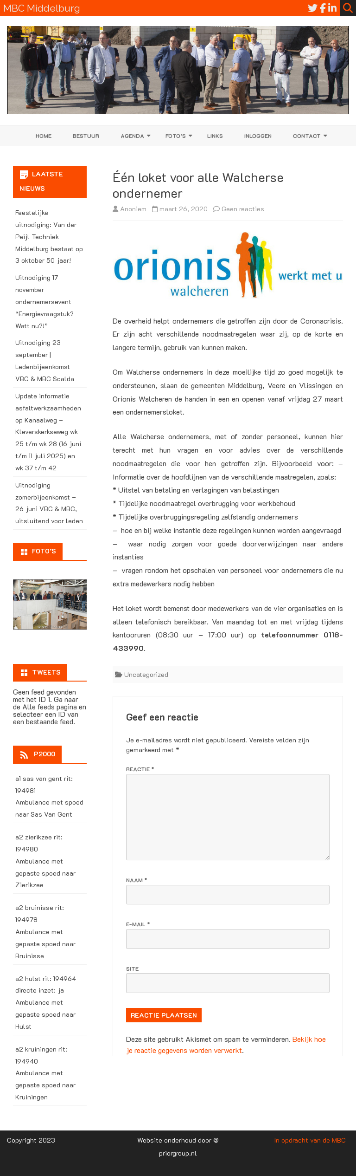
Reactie (140, 769)
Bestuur (86, 135)
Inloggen (258, 135)
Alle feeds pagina (49, 706)
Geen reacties (243, 208)
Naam (136, 880)
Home (43, 135)
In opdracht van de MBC (310, 1140)
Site (132, 968)
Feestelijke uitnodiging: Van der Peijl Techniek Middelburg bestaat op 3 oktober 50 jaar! (49, 236)
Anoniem (133, 208)
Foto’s (175, 135)
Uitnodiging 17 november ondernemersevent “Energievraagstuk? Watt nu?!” (44, 301)
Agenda (132, 135)
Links (215, 135)
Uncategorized (146, 674)
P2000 (44, 753)
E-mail (138, 924)
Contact (307, 135)
